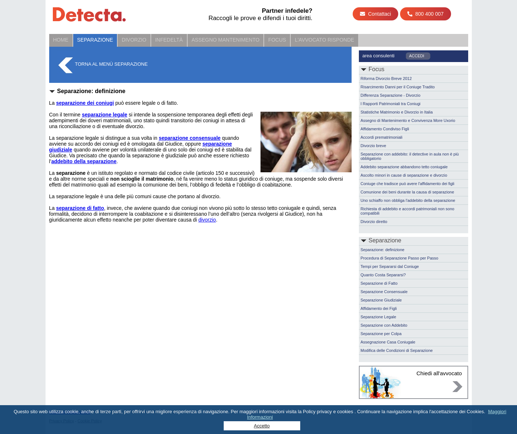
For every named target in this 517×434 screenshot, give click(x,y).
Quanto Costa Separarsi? (383, 275)
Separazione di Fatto (379, 283)
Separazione (95, 40)
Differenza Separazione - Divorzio (390, 95)
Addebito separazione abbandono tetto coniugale (404, 167)
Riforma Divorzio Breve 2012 (386, 78)
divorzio (207, 220)
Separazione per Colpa (381, 333)
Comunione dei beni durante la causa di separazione (407, 192)
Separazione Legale (378, 317)
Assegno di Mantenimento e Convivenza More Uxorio (408, 120)
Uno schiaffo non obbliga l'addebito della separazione (408, 200)
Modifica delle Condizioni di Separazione (397, 350)
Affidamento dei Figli (379, 308)
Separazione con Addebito (384, 325)
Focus (277, 40)
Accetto (262, 426)
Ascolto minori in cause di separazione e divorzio (404, 175)
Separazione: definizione (382, 249)
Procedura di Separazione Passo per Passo (399, 258)
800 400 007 (425, 14)
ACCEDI (416, 56)
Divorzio (134, 40)
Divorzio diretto (374, 221)
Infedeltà (169, 40)
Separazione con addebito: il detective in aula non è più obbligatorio (410, 156)
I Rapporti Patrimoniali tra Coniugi (390, 103)
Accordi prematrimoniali (382, 137)
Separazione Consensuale (384, 291)
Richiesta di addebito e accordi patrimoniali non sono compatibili (407, 211)
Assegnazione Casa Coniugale (388, 342)
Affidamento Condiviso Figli (385, 129)
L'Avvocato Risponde (324, 40)
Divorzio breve (373, 145)
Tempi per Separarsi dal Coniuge (390, 266)
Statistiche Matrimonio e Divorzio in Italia (397, 112)
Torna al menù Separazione (111, 64)
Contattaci (375, 14)
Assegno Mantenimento (225, 40)
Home (60, 40)
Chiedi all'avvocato (439, 373)
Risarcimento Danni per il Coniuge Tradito (398, 87)
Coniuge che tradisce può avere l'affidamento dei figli (408, 183)
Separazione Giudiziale (381, 300)
